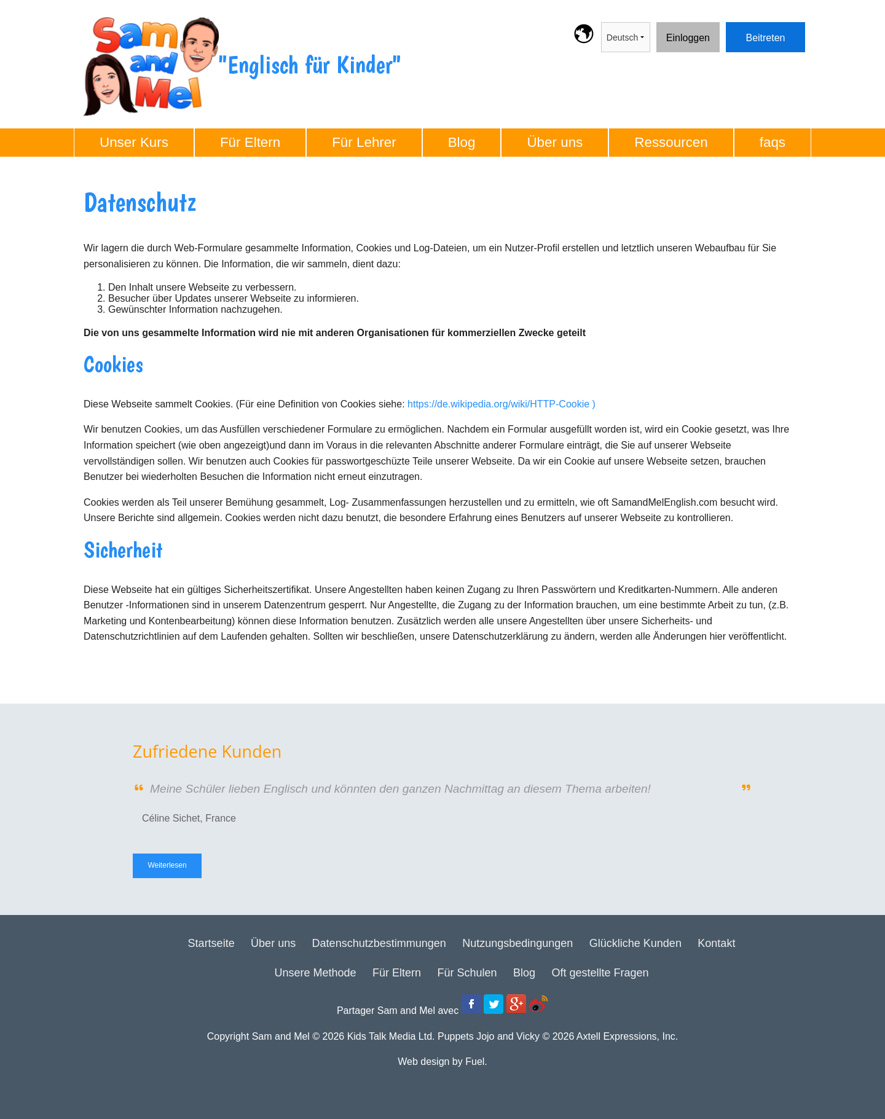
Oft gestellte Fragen (599, 973)
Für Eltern (250, 142)
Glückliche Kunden (635, 943)
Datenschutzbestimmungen (379, 943)
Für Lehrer (364, 142)
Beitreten (745, 30)
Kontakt (716, 943)
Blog (462, 142)
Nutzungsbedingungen (517, 943)
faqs (772, 142)
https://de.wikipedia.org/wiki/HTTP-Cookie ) (501, 404)
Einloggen (678, 30)
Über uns (555, 142)
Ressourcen (670, 142)
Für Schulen (467, 973)
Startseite (211, 943)
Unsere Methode (315, 973)
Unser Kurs (134, 142)
